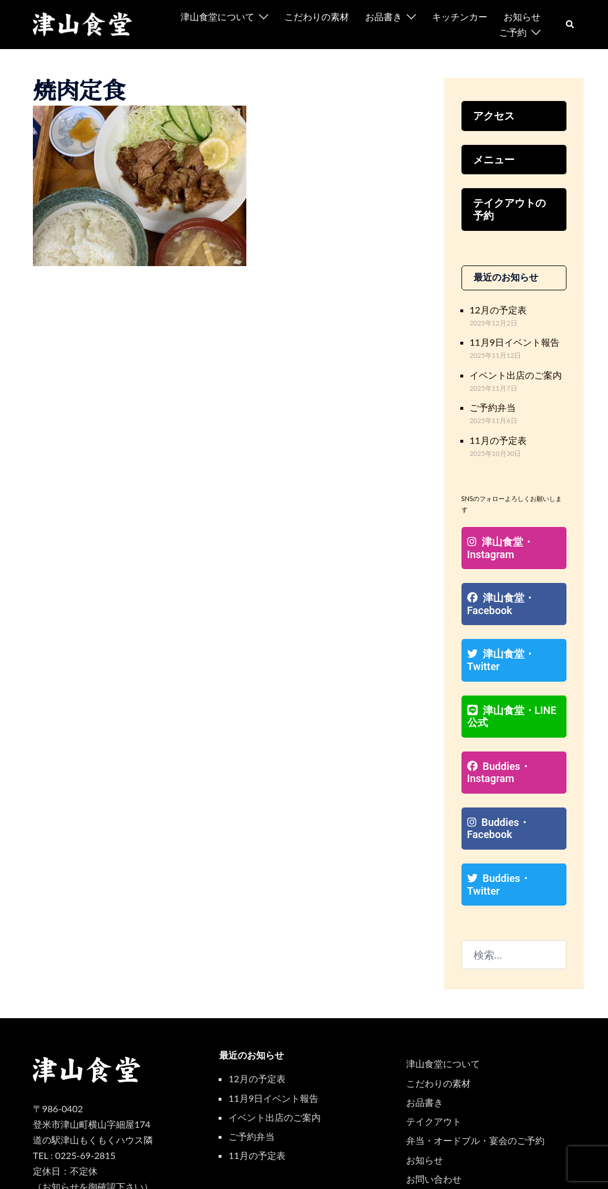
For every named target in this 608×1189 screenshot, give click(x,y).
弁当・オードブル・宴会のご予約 (475, 1084)
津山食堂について (217, 16)
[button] (570, 24)
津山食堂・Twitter (512, 633)
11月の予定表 (495, 426)
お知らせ (522, 16)
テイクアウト (433, 1065)
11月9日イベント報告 (509, 333)
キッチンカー (459, 16)
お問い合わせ (433, 1122)
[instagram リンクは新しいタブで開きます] (529, 1169)
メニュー (491, 157)
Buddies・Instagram (495, 734)
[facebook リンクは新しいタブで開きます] (549, 1169)
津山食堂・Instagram (496, 532)
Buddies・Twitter (510, 835)
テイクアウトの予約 (510, 205)
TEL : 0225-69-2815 (74, 1099)
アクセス (491, 115)
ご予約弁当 (490, 395)
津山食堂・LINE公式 (511, 681)
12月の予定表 (495, 303)
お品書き (383, 16)
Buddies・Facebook (495, 788)
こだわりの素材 (316, 16)
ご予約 (513, 32)
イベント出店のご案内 (510, 364)
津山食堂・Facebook (497, 586)
